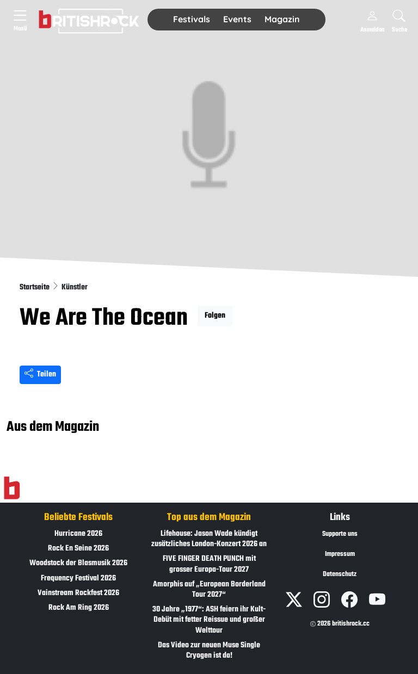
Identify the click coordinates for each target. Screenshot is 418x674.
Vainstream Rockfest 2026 (78, 593)
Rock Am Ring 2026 (78, 608)
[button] (192, 20)
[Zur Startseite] (11, 488)
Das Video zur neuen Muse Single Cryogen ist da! (209, 650)
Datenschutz (339, 574)
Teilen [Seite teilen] (40, 374)
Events (237, 19)
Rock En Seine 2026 (78, 548)
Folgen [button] (215, 316)
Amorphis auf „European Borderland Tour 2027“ (209, 589)
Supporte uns (340, 534)
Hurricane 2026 (78, 534)
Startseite (35, 287)
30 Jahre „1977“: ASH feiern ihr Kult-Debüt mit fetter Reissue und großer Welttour (209, 619)
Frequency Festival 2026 (78, 578)
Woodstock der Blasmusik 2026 (78, 563)
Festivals (191, 19)
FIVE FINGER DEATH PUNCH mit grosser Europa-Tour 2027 (209, 564)
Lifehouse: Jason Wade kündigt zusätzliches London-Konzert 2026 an (209, 539)
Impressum (340, 554)
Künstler (75, 287)
